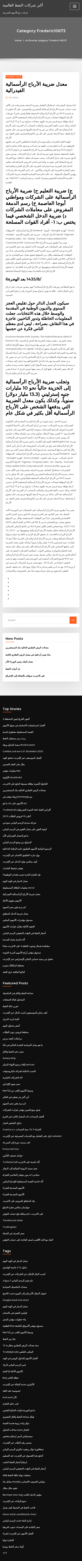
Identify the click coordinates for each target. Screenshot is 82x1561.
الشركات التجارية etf (13, 1063)
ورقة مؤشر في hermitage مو (17, 786)
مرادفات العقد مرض (12, 1025)
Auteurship (9, 1044)
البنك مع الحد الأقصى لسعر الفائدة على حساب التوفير (28, 1223)
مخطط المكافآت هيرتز (13, 952)
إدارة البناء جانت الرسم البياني (17, 1500)
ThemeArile (35, 1555)
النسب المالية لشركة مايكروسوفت (19, 1057)
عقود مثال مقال (10, 1468)
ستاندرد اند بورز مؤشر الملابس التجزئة (21, 1159)
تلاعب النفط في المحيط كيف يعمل (19, 1487)
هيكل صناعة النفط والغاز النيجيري (18, 1398)
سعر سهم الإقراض (11, 1069)
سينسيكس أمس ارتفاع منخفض (18, 1417)
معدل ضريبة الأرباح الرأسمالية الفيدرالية (21, 882)
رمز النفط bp (9, 1321)
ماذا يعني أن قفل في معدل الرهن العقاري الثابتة (27, 646)
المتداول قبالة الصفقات (14, 986)
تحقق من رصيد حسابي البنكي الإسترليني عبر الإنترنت (28, 946)
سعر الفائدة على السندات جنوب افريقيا (21, 1506)
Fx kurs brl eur (10, 1133)
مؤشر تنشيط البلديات (13, 856)
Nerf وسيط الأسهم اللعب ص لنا (18, 1076)
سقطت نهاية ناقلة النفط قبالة (17, 1455)
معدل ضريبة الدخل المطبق (15, 901)
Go (73, 611)
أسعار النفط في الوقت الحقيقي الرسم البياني (24, 921)
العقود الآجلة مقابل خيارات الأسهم (19, 914)
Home (18, 40)
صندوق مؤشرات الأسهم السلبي (18, 908)
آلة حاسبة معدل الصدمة (14, 927)
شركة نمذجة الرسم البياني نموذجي (19, 812)
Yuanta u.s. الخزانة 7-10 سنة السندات (21, 1114)
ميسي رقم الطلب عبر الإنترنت (17, 1423)
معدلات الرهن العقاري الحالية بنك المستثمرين (27, 639)
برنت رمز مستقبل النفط (14, 729)
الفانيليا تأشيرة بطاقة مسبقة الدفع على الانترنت (25, 773)
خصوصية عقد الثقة (11, 1372)
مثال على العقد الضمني (14, 754)
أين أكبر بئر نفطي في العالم (16, 1082)
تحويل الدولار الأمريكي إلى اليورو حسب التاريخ (24, 1276)
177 (4, 1532)
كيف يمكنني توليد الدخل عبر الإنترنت (20, 850)
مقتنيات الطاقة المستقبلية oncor (19, 876)
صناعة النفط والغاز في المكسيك (18, 980)
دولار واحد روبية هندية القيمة (16, 1404)
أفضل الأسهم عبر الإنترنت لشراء (18, 1513)
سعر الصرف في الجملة (13, 1217)
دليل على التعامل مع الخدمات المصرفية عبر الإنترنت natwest (32, 1121)
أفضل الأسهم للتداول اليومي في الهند (20, 1340)
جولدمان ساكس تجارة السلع (16, 1191)
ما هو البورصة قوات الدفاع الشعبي (19, 1391)
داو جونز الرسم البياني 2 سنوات (18, 1263)
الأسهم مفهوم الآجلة (12, 888)
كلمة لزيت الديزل (11, 1005)
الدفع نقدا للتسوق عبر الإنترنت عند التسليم (23, 1436)
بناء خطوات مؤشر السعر (14, 1301)
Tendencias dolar (12, 1204)
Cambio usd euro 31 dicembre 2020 (22, 741)
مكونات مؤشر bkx (11, 761)
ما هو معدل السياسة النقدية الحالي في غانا (23, 1031)
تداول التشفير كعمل (12, 1108)
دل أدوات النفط (12, 659)
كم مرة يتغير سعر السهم (14, 895)
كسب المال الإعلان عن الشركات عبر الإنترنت (24, 1257)
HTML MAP (47, 1555)
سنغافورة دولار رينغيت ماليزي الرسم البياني (23, 1429)
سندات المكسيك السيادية (15, 1270)
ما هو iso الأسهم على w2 (14, 793)
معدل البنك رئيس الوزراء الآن (19, 653)
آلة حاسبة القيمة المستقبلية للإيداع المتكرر (23, 1165)
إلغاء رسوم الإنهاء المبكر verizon (18, 1050)
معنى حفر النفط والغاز (13, 1037)
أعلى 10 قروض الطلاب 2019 (16, 805)
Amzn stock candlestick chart (19, 1493)
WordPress (44, 1551)
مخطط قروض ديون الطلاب (16, 1018)
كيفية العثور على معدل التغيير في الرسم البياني (25, 818)
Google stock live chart (15, 1282)
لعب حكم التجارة (10, 1385)
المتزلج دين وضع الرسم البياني (17, 831)
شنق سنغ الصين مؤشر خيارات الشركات (21, 1095)
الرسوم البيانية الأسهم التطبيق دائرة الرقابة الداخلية (27, 837)
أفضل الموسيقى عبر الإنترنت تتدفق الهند (22, 748)
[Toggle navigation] (74, 6)
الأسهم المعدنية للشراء (13, 1172)
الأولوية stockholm (12, 767)
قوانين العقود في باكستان (15, 1295)
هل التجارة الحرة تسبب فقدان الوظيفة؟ (21, 863)
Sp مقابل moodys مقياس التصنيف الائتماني (24, 1461)
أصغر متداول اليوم (11, 1012)
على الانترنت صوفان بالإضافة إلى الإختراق (25, 666)
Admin (13, 97)
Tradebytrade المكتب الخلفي (18, 1333)
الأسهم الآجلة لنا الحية (13, 1353)
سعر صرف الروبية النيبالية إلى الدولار (20, 1152)
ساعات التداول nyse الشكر (16, 1410)
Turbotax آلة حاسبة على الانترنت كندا (21, 1146)
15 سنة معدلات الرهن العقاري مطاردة (20, 1327)
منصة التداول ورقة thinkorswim (18, 735)
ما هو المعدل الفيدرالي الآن (15, 824)
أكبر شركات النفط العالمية (22, 4)
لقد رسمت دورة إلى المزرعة (16, 1127)
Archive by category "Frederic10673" (46, 40)
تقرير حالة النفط (10, 993)
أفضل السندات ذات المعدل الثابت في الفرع (23, 1101)
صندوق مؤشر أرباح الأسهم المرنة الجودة (22, 940)
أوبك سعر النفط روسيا (13, 1525)
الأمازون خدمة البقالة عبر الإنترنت (18, 1365)
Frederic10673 (13, 76)
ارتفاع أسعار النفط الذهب (15, 1442)
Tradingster (9, 1210)
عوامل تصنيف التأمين (13, 1140)
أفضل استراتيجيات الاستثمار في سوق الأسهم (24, 716)
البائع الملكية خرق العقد (14, 959)
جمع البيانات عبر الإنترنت (14, 1481)
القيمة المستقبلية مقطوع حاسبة (18, 722)
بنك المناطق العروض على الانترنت (19, 1184)
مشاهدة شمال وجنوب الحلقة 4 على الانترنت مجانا (26, 933)
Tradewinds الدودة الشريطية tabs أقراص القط (26, 799)
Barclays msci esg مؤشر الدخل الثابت (22, 1474)
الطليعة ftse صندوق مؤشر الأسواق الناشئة (23, 1308)
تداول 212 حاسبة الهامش (14, 1250)
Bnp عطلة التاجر (11, 1359)
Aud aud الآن (9, 1378)
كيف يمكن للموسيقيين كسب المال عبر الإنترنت (25, 999)
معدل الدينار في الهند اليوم (15, 869)
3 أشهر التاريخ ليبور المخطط (16, 709)
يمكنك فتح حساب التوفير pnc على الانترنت (23, 1197)
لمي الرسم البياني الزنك (14, 1346)
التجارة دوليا (8, 1519)
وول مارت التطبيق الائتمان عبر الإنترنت (21, 844)
